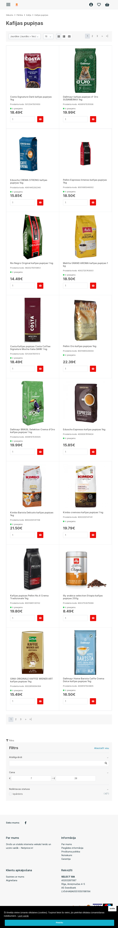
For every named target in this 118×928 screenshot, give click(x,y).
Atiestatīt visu (101, 748)
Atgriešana (11, 880)
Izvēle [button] (112, 908)
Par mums (66, 844)
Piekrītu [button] (59, 923)
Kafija (28, 15)
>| (107, 36)
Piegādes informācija (72, 847)
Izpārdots (18, 793)
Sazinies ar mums (15, 876)
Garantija (66, 858)
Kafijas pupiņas (41, 15)
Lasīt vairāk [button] (23, 916)
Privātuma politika (70, 851)
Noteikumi (66, 855)
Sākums (9, 15)
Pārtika (20, 15)
